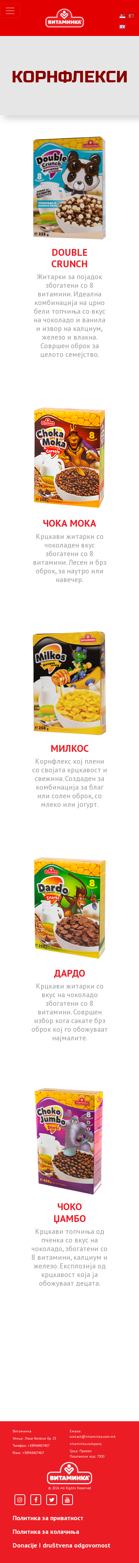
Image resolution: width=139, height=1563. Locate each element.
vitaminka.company (86, 1443)
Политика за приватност (48, 1518)
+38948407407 (38, 1445)
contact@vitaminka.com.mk (93, 1436)
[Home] (69, 1473)
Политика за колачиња (46, 1531)
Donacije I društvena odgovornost (61, 1545)
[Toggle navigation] (10, 11)
